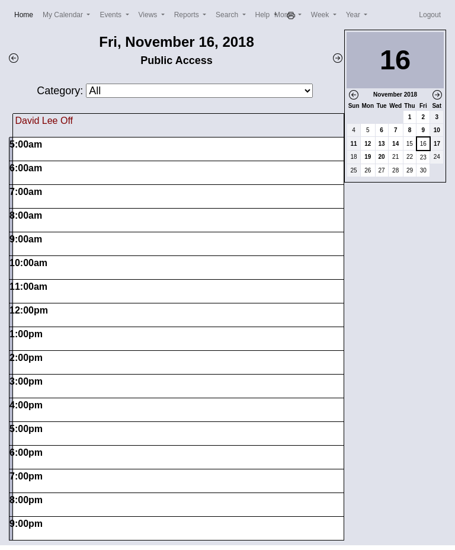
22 (409, 157)
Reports (187, 15)
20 (382, 157)
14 (395, 143)
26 (367, 170)
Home (26, 14)
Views (149, 15)
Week (321, 15)
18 (354, 157)
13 (382, 143)
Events (111, 15)
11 (354, 143)
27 (382, 170)
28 (395, 170)
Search (228, 15)
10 (437, 130)
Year (354, 15)
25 (354, 170)
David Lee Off (44, 121)
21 (395, 157)
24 (437, 157)
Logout (430, 15)
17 (437, 143)
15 (409, 143)
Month (285, 15)
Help (263, 15)
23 (423, 157)
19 (367, 157)
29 (409, 170)
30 (423, 170)
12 (367, 143)
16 (423, 143)
